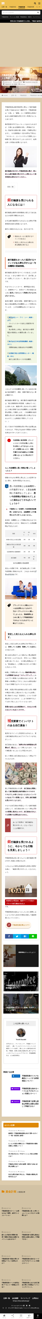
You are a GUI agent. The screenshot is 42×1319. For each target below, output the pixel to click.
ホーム (4, 1316)
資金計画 (35, 82)
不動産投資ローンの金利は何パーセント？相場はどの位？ (10, 1285)
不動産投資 (21, 7)
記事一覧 (4, 7)
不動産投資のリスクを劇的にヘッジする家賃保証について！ (30, 1078)
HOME (6, 95)
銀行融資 (14, 84)
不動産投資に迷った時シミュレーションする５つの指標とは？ (30, 1213)
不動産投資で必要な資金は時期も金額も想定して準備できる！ (30, 1103)
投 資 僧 (26, 1305)
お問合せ (35, 1298)
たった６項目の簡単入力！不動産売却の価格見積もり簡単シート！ (23, 1145)
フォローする (27, 955)
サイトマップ (25, 1298)
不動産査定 (23, 17)
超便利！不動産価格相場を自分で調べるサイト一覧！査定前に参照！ (23, 1134)
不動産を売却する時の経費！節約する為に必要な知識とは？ (23, 1165)
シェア (12, 1316)
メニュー (21, 1316)
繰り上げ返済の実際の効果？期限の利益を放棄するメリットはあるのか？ (10, 1237)
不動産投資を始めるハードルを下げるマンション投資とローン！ (30, 1090)
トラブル (17, 1076)
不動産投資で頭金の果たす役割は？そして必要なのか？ (10, 1261)
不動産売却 (12, 7)
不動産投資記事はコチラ (21, 925)
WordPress (35, 1308)
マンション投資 (14, 17)
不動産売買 (30, 7)
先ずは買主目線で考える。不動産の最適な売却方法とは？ (23, 1175)
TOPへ (38, 1316)
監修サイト (29, 1316)
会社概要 (15, 1298)
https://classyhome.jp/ (21, 1301)
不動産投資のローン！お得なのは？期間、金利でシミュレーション (10, 1213)
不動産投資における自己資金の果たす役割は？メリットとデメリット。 (30, 1285)
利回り (30, 17)
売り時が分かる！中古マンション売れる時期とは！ (23, 1155)
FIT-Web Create (17, 1308)
